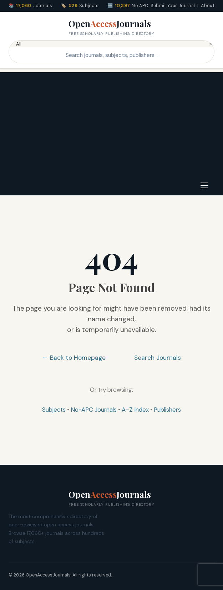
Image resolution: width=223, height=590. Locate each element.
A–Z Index (135, 409)
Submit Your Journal (173, 6)
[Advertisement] (111, 122)
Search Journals (157, 358)
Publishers (167, 409)
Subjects (54, 409)
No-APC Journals (94, 409)
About (207, 6)
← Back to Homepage (74, 358)
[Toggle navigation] (204, 185)
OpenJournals (111, 27)
